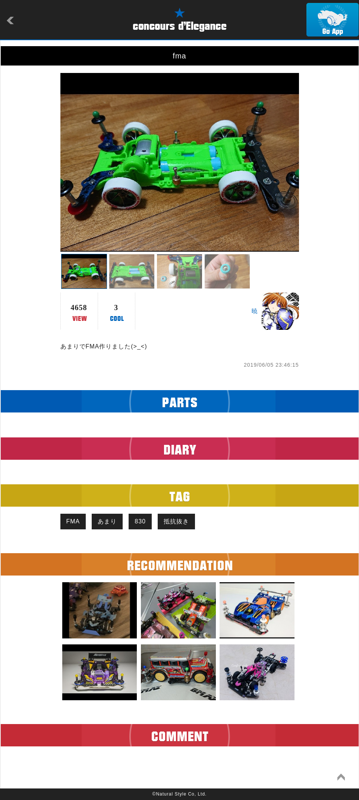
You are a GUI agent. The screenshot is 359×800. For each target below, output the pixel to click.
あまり (107, 521)
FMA (73, 521)
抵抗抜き (176, 521)
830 (140, 521)
